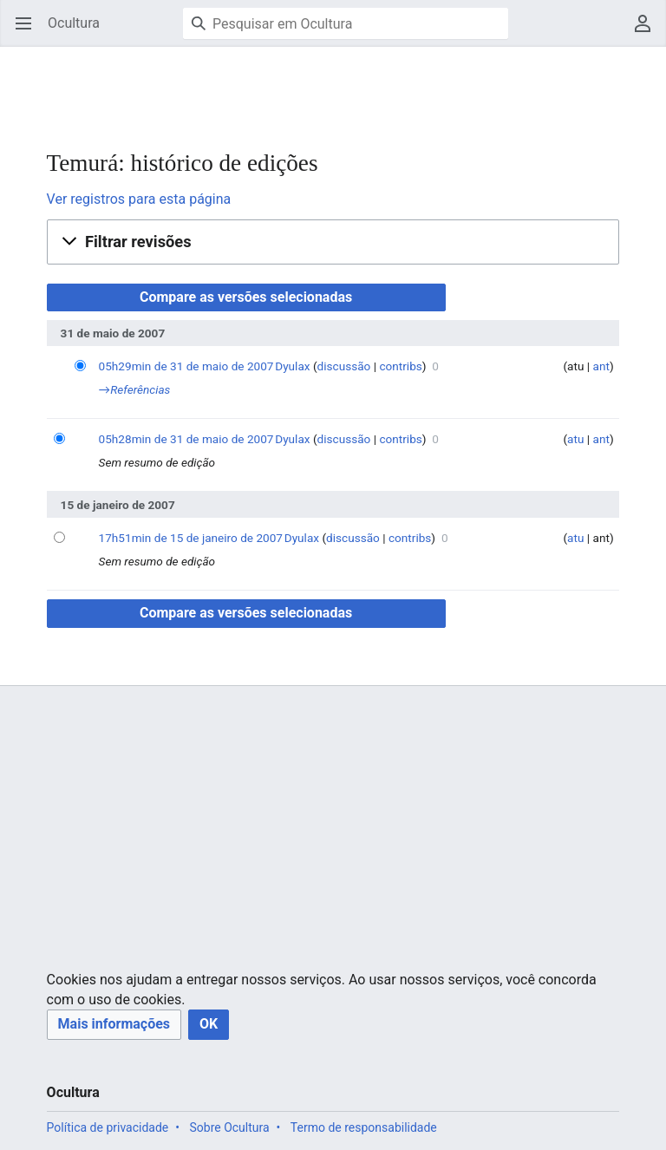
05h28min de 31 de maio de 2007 (186, 439)
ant (601, 366)
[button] (333, 242)
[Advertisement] (315, 87)
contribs (400, 366)
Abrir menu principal (29, 31)
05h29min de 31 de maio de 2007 (186, 366)
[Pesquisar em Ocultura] (345, 23)
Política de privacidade (108, 1127)
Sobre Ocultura (229, 1127)
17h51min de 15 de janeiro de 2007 (191, 538)
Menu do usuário (648, 31)
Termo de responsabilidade (364, 1127)
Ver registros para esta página (139, 199)
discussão (344, 366)
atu (575, 439)
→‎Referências (135, 389)
